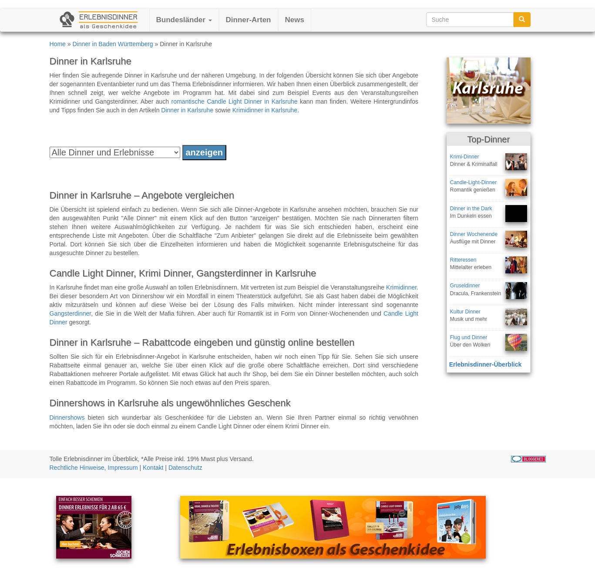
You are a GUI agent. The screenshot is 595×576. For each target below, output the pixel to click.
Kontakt (153, 467)
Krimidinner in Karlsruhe (264, 110)
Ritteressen (463, 260)
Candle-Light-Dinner (473, 182)
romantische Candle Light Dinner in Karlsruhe (234, 101)
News (294, 20)
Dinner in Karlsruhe (187, 110)
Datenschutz (185, 467)
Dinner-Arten (248, 20)
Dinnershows (67, 417)
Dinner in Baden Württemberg (112, 43)
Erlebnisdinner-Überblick (485, 364)
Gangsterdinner (70, 313)
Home (58, 43)
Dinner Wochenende (474, 234)
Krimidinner (401, 287)
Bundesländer (184, 20)
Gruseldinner (465, 286)
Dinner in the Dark (471, 208)
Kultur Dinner (465, 312)
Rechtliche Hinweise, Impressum (94, 467)
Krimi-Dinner (464, 157)
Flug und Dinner (468, 337)
